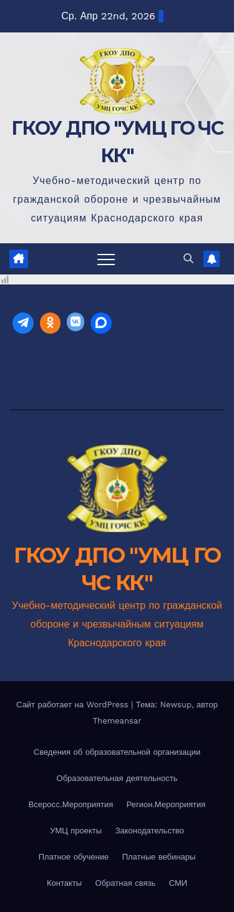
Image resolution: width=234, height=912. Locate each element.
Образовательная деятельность (117, 778)
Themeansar (117, 720)
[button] (188, 258)
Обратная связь (125, 883)
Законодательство (149, 830)
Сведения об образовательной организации (117, 752)
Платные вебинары (159, 856)
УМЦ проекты (76, 830)
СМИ (178, 883)
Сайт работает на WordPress (73, 704)
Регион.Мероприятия (166, 804)
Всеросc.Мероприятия (71, 804)
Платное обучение (74, 856)
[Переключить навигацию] (106, 258)
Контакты (64, 883)
